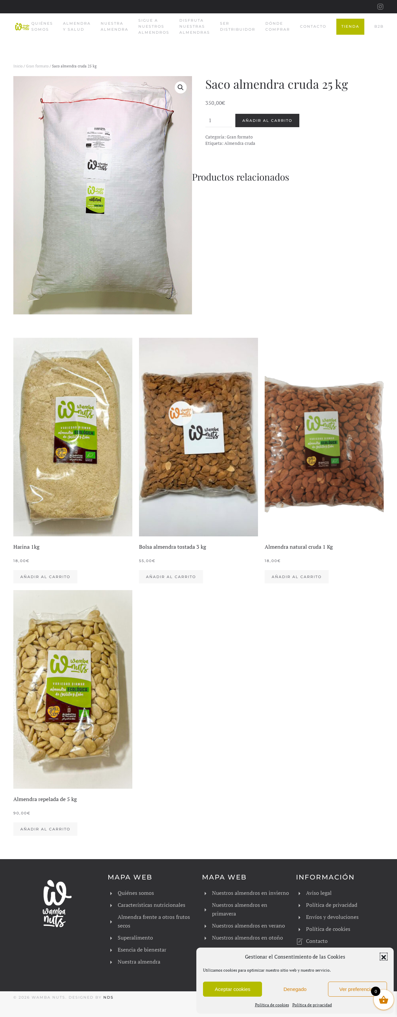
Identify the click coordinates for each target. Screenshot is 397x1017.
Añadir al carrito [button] (45, 576)
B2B (379, 26)
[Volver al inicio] (22, 26)
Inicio (18, 66)
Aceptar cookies (232, 989)
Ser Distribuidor (237, 26)
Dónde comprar (277, 26)
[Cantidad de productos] (218, 120)
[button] (383, 956)
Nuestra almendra (114, 26)
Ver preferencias (357, 989)
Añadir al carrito (267, 120)
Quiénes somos (42, 26)
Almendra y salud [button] (77, 26)
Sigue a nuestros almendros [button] (153, 26)
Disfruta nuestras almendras (194, 26)
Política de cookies (272, 1004)
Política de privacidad (312, 1004)
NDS (108, 997)
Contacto (313, 26)
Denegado (294, 989)
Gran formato (37, 66)
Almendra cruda (239, 143)
